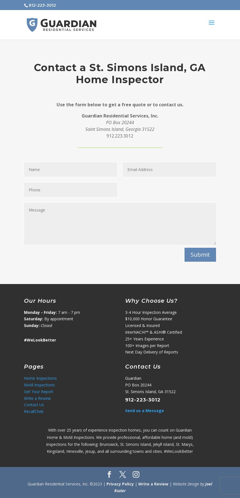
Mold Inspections (39, 385)
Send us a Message (144, 410)
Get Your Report (38, 391)
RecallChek (33, 411)
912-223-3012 (143, 400)
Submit (200, 254)
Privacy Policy (120, 484)
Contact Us (34, 404)
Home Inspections (40, 378)
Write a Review (37, 398)
